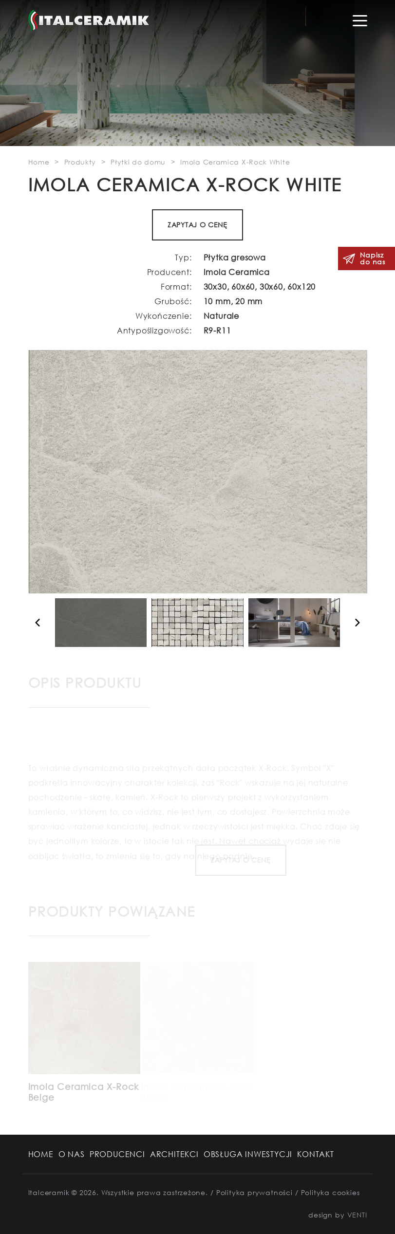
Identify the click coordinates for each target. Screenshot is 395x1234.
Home (41, 1154)
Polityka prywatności (254, 1192)
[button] (36, 622)
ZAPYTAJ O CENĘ (198, 224)
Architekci (174, 1154)
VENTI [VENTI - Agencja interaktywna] (357, 1214)
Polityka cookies (330, 1192)
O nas (71, 1154)
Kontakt (315, 1154)
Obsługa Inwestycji (248, 1154)
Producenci (117, 1154)
